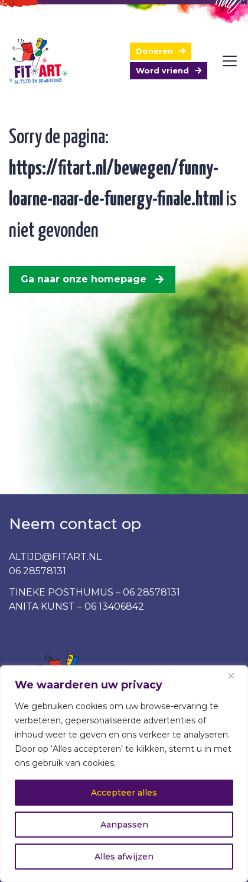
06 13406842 (114, 606)
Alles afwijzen (124, 856)
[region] (124, 773)
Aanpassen (124, 824)
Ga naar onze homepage (83, 279)
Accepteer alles (124, 792)
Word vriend (162, 70)
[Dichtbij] (236, 675)
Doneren (154, 51)
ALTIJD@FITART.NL (55, 556)
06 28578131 (37, 571)
